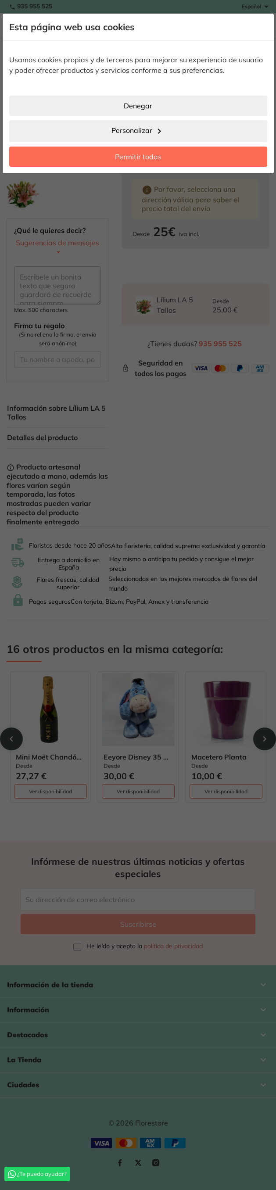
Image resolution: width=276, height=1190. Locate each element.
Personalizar (138, 131)
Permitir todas (138, 156)
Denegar (138, 105)
